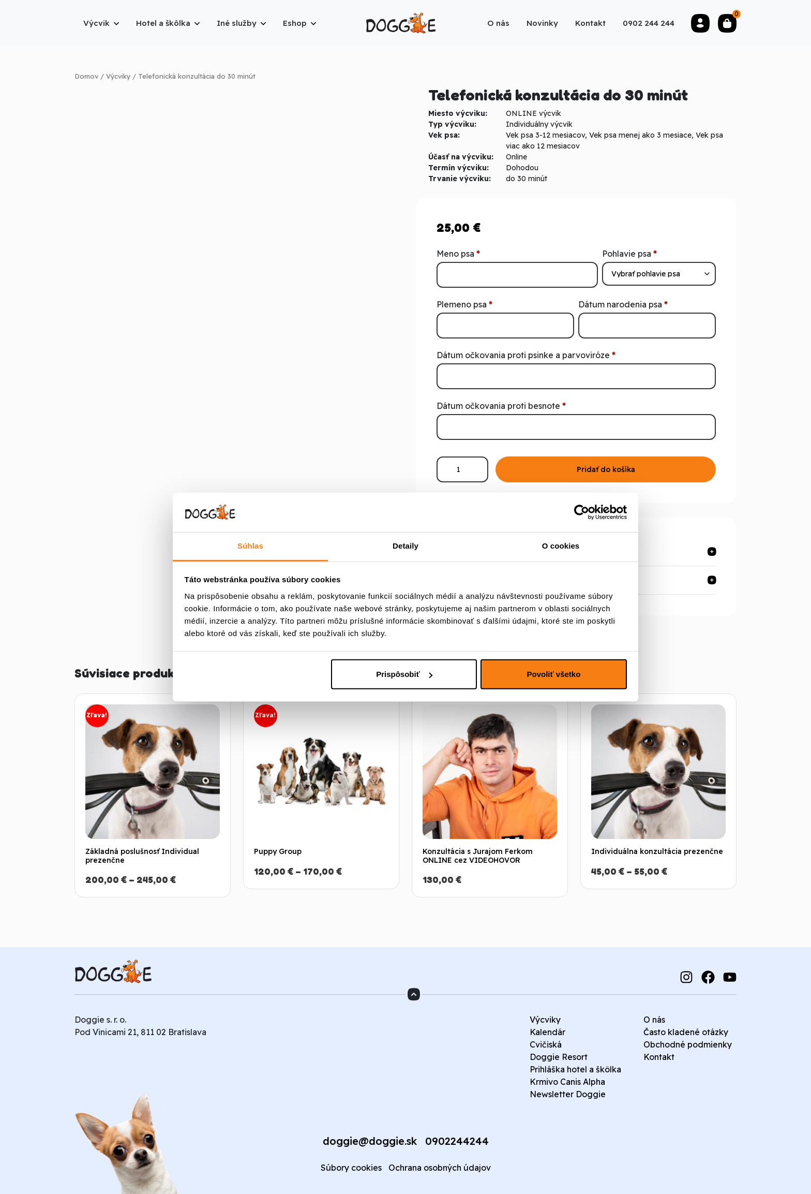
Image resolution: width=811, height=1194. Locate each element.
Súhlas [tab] (250, 545)
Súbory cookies (351, 1167)
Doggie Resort (559, 1057)
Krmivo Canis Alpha (567, 1082)
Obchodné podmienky (687, 1044)
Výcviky (118, 76)
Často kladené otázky (685, 1032)
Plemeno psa (464, 304)
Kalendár (547, 1032)
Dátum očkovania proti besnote (501, 406)
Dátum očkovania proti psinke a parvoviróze (526, 355)
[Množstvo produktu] (462, 469)
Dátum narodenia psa (623, 304)
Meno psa (458, 253)
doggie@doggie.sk (370, 1140)
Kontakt (658, 1057)
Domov (86, 76)
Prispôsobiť (404, 674)
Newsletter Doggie (568, 1094)
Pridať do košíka (606, 469)
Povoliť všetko (553, 674)
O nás (654, 1019)
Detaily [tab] (405, 545)
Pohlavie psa (629, 253)
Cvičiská (546, 1044)
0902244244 (457, 1140)
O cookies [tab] (561, 545)
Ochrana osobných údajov (439, 1167)
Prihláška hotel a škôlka (575, 1069)
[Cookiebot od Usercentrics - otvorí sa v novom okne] (581, 512)
